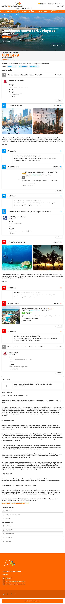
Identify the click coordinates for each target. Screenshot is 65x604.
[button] (5, 121)
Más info (4, 144)
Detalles (59, 100)
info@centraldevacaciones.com (49, 492)
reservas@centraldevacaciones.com (15, 581)
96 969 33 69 (27, 9)
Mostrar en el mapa (36, 175)
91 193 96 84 (15, 9)
